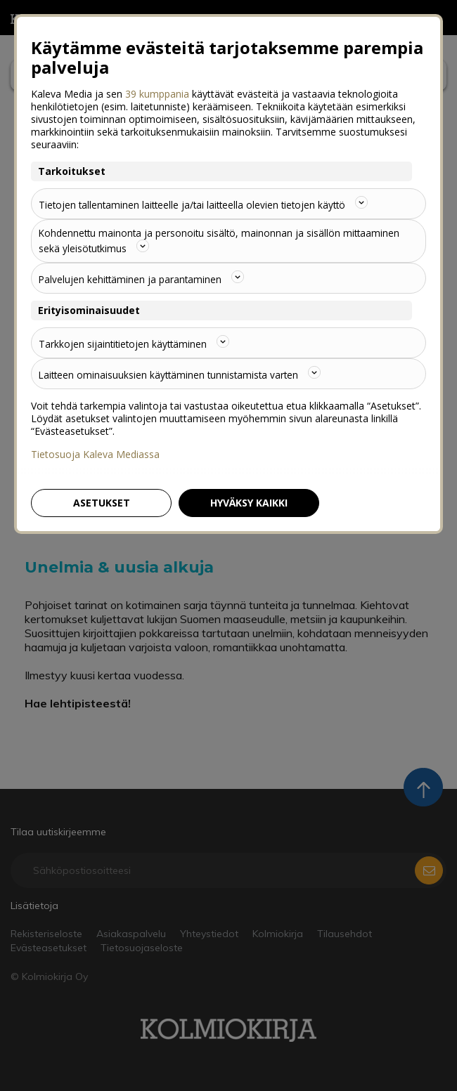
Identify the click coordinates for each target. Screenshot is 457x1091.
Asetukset (101, 502)
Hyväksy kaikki (249, 502)
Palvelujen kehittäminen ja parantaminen (143, 278)
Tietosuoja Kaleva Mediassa (95, 454)
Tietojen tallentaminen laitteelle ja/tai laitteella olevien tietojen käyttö (207, 203)
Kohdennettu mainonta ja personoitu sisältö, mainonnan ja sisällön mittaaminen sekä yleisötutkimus (222, 240)
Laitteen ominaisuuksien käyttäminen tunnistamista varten (183, 373)
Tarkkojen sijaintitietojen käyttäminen (136, 343)
